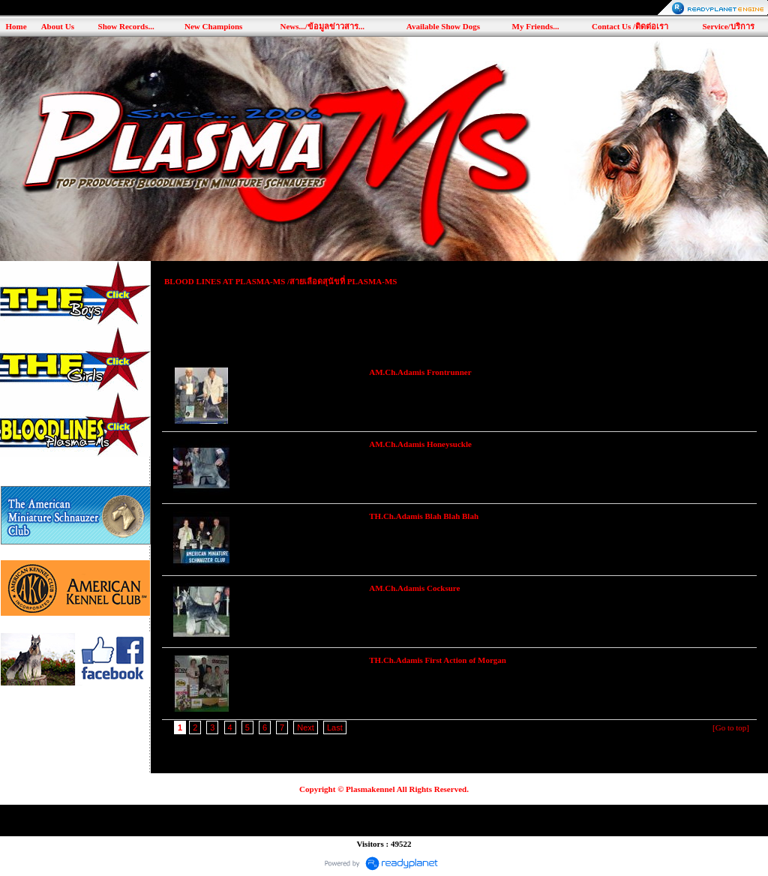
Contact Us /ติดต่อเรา (630, 26)
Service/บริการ (728, 26)
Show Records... (126, 26)
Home (15, 26)
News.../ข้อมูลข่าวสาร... (322, 26)
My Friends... (536, 26)
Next (305, 727)
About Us (57, 26)
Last (335, 727)
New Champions (213, 26)
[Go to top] (730, 727)
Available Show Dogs (443, 26)
